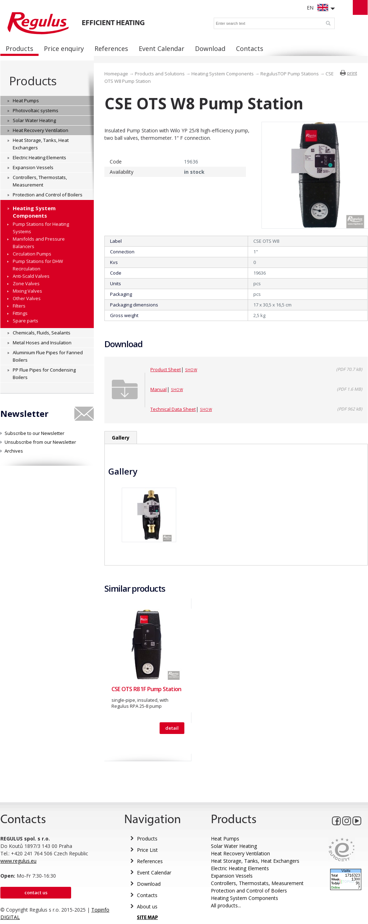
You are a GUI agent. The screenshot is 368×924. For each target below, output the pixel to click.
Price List (147, 849)
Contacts (147, 895)
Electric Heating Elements (240, 868)
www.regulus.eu (18, 860)
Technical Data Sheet (173, 409)
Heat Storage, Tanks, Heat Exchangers (255, 860)
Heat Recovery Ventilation (240, 853)
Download (149, 883)
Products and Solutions (160, 73)
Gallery (121, 437)
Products (32, 81)
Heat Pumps (225, 838)
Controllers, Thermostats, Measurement (257, 883)
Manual (158, 389)
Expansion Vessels (232, 875)
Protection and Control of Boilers (249, 890)
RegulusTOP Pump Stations (289, 73)
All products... (226, 905)
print (352, 73)
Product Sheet (165, 369)
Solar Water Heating (234, 846)
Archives (14, 451)
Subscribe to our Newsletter (34, 433)
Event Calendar (154, 872)
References (150, 861)
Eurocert (341, 849)
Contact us (35, 892)
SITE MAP (147, 917)
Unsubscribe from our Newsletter (40, 442)
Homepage (116, 73)
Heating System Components (222, 73)
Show (191, 369)
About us (147, 906)
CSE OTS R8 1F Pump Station (146, 689)
